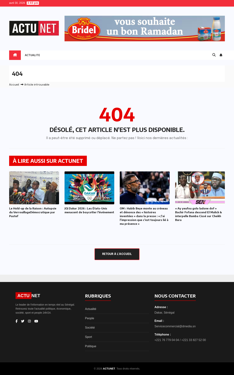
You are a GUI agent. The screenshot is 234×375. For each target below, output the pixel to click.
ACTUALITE (32, 55)
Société (90, 327)
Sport (88, 336)
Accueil (14, 84)
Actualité (90, 308)
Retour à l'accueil (117, 254)
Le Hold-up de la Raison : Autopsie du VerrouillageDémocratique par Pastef (32, 212)
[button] (214, 55)
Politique (90, 346)
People (89, 318)
